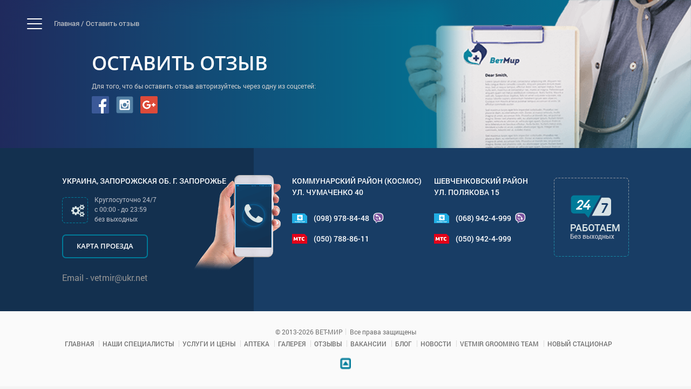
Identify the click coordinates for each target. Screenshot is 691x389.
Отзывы (328, 343)
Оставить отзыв (112, 23)
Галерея (292, 343)
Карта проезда (105, 246)
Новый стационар (579, 343)
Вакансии (368, 343)
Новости (436, 343)
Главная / (69, 23)
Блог (403, 343)
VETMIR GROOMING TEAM (499, 343)
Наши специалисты (138, 343)
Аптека (256, 343)
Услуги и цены (208, 343)
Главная (79, 343)
